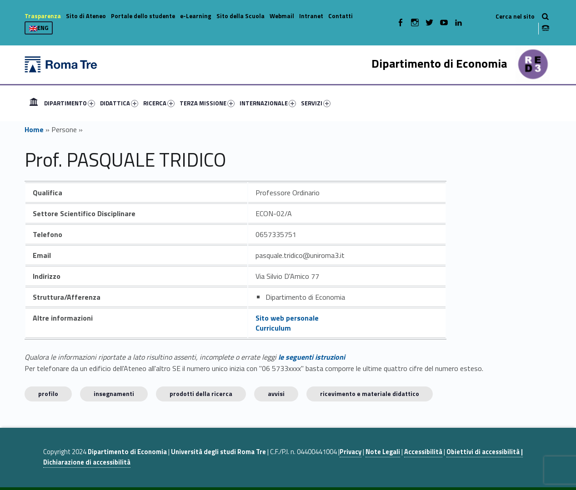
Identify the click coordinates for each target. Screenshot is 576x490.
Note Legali (383, 452)
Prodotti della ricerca (201, 393)
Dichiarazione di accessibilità (86, 462)
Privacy (350, 452)
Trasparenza (43, 15)
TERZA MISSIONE (207, 103)
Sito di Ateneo (86, 15)
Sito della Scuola (240, 15)
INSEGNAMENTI (114, 393)
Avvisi (276, 393)
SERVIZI (316, 103)
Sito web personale (287, 317)
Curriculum (273, 327)
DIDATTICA (119, 103)
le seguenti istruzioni (311, 356)
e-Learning (195, 15)
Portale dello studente (143, 15)
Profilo (48, 393)
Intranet (311, 15)
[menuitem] (34, 103)
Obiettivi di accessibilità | (484, 452)
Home (34, 103)
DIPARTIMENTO (69, 103)
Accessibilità (423, 452)
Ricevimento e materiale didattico (369, 393)
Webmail (282, 15)
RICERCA (159, 103)
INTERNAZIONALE (268, 103)
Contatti (340, 15)
